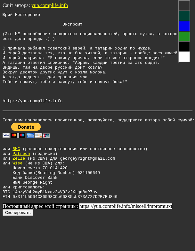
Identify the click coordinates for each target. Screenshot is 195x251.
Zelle (18, 183)
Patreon (21, 177)
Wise (17, 189)
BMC (16, 171)
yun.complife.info (49, 5)
